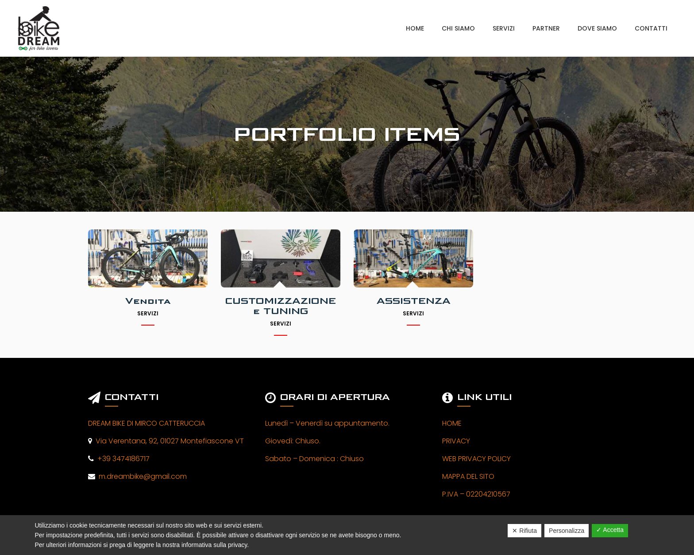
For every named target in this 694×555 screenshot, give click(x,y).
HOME (415, 28)
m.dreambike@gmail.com (141, 476)
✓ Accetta (610, 529)
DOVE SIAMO (597, 28)
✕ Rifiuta (524, 530)
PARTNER (546, 28)
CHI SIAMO (458, 28)
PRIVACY (456, 441)
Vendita (147, 300)
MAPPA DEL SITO (468, 476)
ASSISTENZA (414, 300)
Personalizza (566, 530)
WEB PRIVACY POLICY (476, 459)
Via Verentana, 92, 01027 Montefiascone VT (168, 441)
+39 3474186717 (122, 459)
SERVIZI (504, 28)
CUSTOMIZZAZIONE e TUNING (280, 305)
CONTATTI (651, 28)
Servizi (147, 313)
